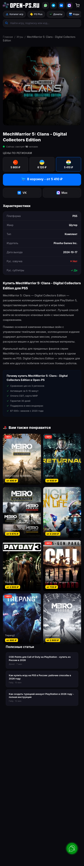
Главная (8, 36)
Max (61, 193)
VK (22, 193)
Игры (20, 36)
